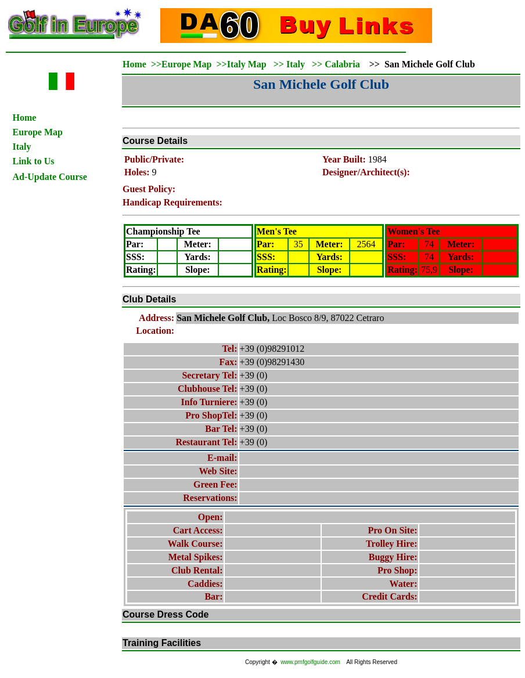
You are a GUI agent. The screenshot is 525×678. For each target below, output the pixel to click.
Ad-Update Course (50, 177)
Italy (22, 147)
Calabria (342, 64)
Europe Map (38, 132)
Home (25, 117)
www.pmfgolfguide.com (310, 662)
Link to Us (34, 161)
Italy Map (247, 64)
